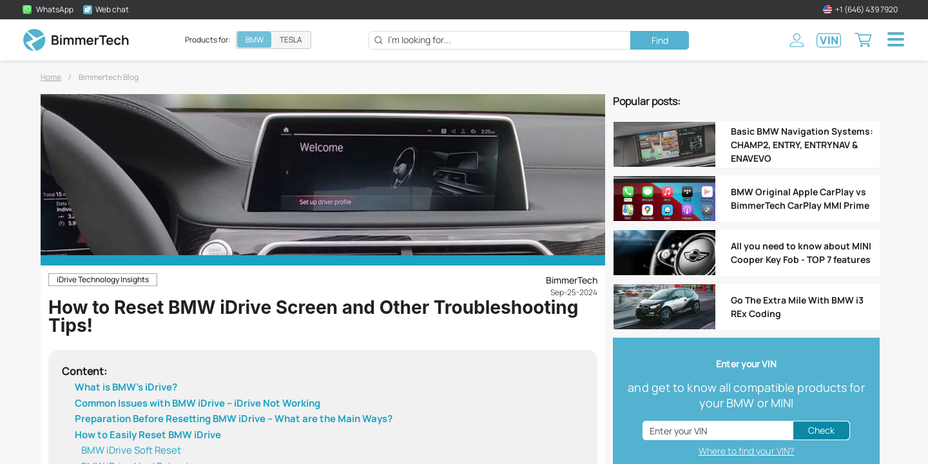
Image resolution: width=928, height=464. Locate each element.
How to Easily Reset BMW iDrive (148, 434)
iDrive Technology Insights (103, 279)
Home (51, 77)
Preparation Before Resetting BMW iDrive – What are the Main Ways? (233, 418)
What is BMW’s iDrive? (126, 387)
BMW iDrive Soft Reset (131, 450)
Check (821, 430)
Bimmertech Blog (109, 77)
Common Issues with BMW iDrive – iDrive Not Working (197, 403)
